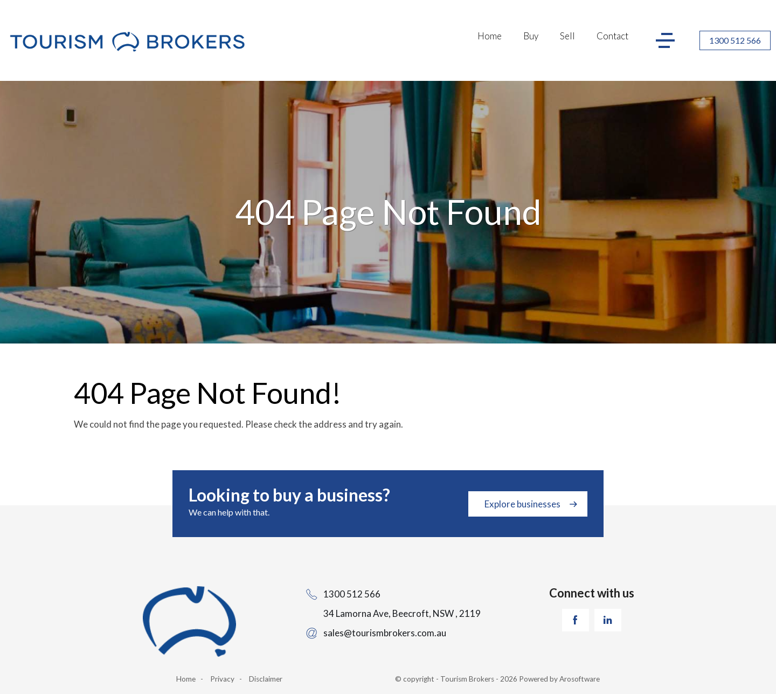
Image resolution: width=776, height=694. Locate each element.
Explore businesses (522, 504)
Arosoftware (579, 679)
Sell (567, 36)
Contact (612, 36)
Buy (530, 36)
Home (489, 36)
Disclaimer (265, 679)
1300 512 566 (735, 40)
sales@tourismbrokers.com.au (384, 632)
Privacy (222, 679)
